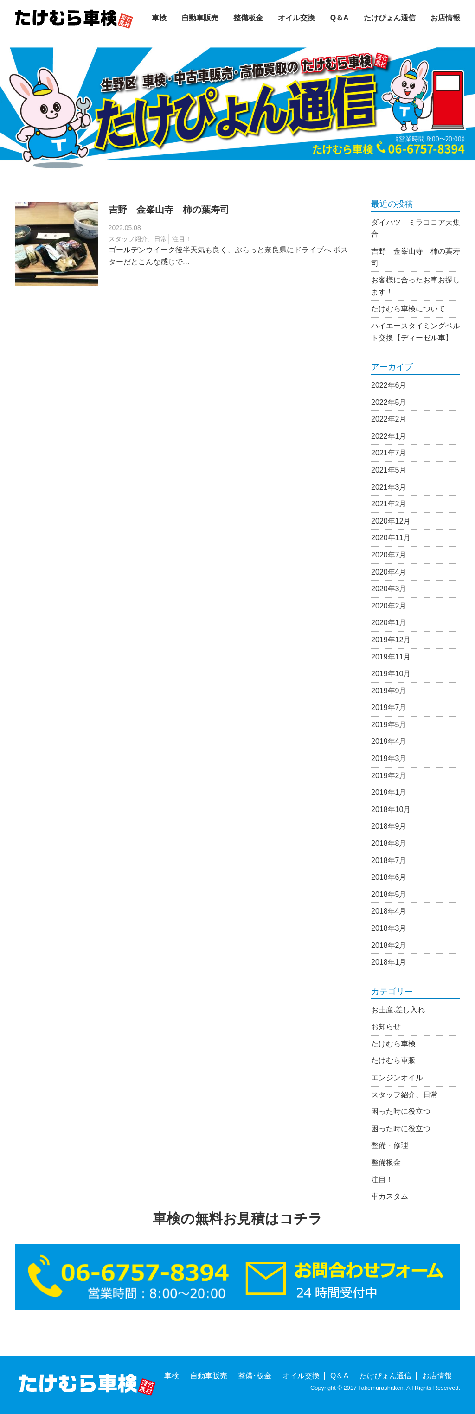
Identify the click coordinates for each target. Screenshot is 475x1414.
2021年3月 (389, 487)
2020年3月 (389, 589)
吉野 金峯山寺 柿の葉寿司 (169, 210)
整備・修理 (389, 1145)
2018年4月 (389, 911)
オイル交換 (296, 18)
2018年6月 (389, 877)
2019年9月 (389, 691)
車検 (159, 18)
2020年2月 (389, 606)
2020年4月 (389, 572)
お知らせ (386, 1026)
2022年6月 (389, 385)
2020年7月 (389, 555)
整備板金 (248, 18)
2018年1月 (389, 962)
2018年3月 (389, 928)
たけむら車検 (393, 1044)
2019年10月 (391, 674)
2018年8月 (389, 843)
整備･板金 (254, 1376)
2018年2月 (389, 945)
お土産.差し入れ (398, 1010)
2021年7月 (389, 453)
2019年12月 (391, 640)
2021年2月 (389, 504)
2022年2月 (389, 419)
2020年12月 (391, 521)
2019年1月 (389, 792)
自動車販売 (199, 18)
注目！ (182, 239)
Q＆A (339, 18)
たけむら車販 (393, 1060)
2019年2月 (389, 776)
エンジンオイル (397, 1077)
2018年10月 (391, 809)
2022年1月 (389, 436)
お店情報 (445, 18)
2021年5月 (389, 470)
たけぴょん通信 (390, 18)
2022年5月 (389, 402)
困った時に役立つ (400, 1111)
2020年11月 (391, 538)
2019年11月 (391, 657)
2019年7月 (389, 707)
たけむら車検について (408, 309)
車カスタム (389, 1196)
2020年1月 (389, 623)
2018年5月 (389, 894)
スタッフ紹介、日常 (138, 239)
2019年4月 (389, 741)
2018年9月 (389, 826)
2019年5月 (389, 725)
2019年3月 (389, 758)
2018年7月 (389, 860)
